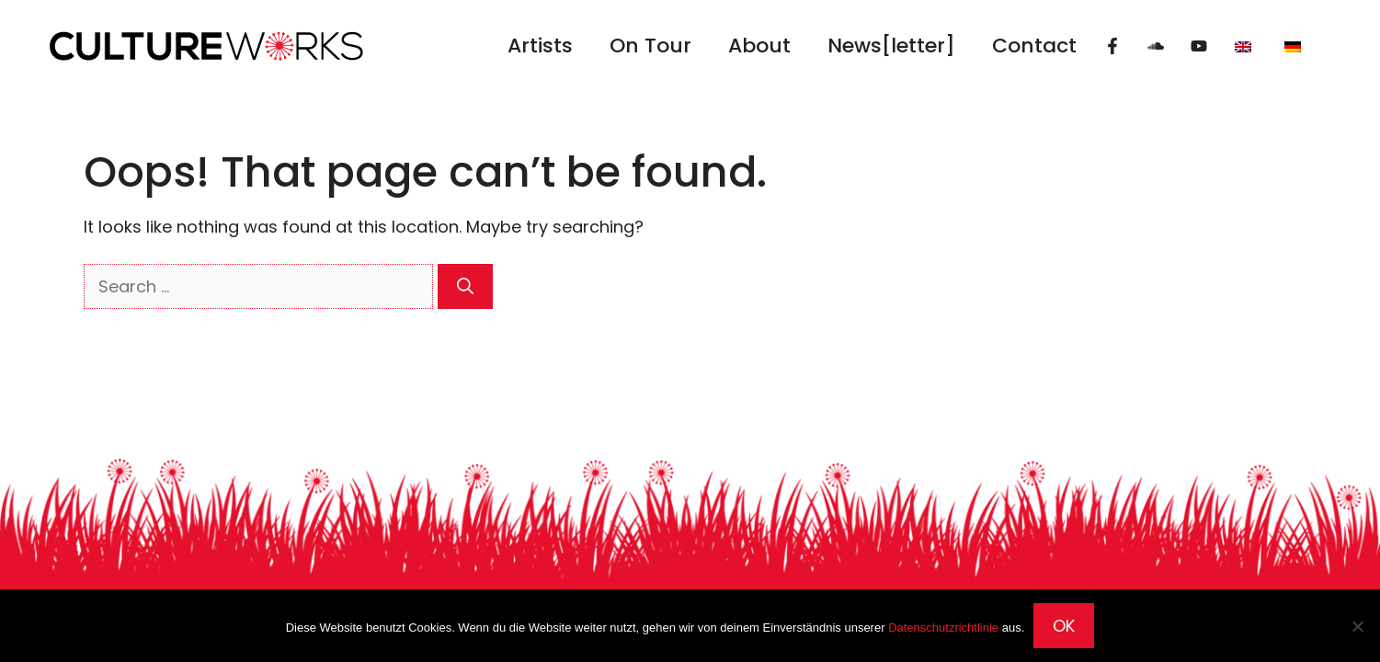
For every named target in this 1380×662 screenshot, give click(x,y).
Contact (1034, 45)
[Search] (465, 286)
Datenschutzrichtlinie (943, 627)
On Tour (650, 45)
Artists (540, 45)
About (759, 45)
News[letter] (891, 45)
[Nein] (1357, 626)
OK (1064, 625)
